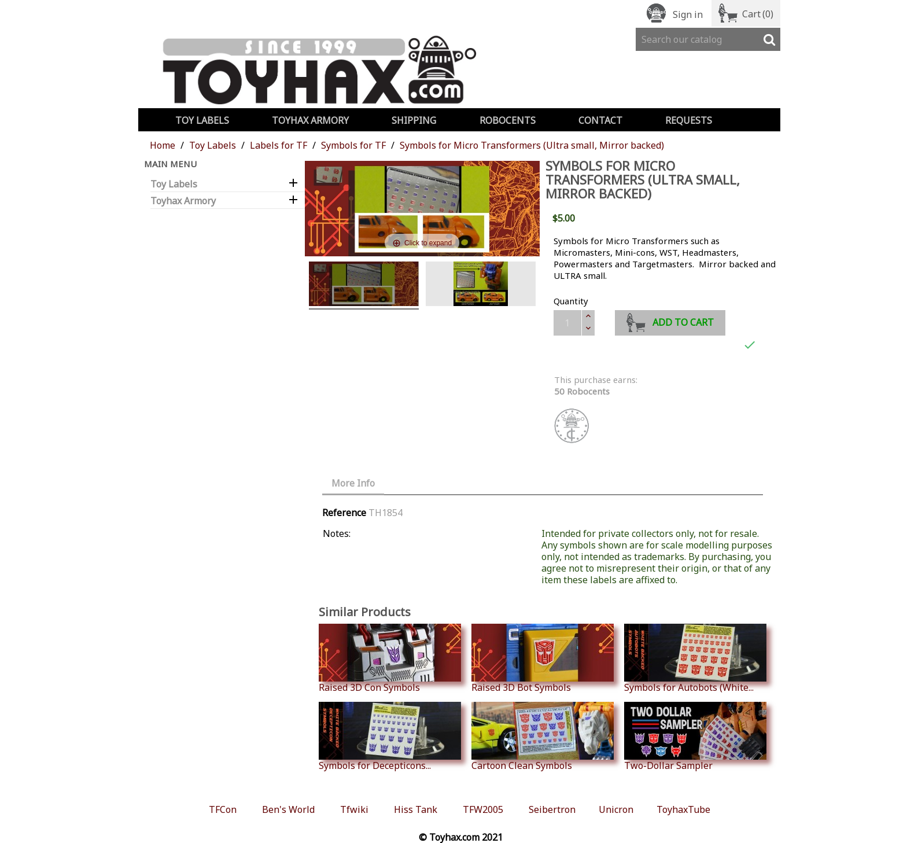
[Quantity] (567, 323)
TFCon (223, 809)
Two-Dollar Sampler (695, 736)
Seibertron (552, 809)
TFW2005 (483, 809)
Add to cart (670, 321)
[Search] (708, 39)
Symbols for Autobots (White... (695, 658)
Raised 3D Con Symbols (390, 658)
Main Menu (170, 164)
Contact (600, 120)
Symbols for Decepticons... (390, 736)
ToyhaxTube (683, 809)
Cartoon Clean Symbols (542, 736)
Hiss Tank (415, 809)
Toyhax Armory (310, 120)
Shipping (414, 120)
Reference (344, 512)
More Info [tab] (353, 483)
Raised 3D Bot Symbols (542, 658)
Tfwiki (354, 809)
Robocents (508, 120)
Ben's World (288, 809)
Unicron (616, 809)
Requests (688, 120)
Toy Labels (202, 120)
